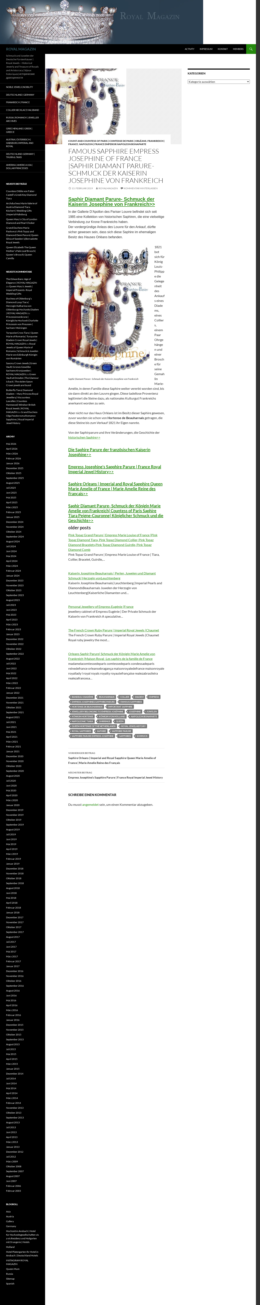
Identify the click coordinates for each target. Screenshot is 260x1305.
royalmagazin (108, 188)
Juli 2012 (11, 1156)
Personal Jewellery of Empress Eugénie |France (100, 606)
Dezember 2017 (14, 917)
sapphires (125, 736)
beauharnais (107, 697)
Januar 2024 (13, 575)
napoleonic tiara (82, 721)
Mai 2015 (11, 1054)
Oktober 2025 (13, 473)
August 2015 (13, 1044)
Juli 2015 (11, 1049)
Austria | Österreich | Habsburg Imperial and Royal (19, 142)
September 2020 (15, 770)
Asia (8, 1211)
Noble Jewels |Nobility (19, 87)
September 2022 (15, 653)
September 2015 (15, 1039)
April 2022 (11, 678)
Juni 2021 (11, 726)
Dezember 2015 (14, 1024)
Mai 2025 (11, 497)
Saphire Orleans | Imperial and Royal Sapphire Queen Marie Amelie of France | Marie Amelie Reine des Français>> (115, 488)
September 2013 (15, 1117)
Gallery (10, 1221)
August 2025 (13, 482)
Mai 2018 (11, 897)
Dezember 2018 (14, 868)
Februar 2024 (13, 570)
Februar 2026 (13, 458)
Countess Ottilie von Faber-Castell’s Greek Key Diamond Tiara (21, 195)
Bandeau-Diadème (82, 697)
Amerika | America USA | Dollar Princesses (19, 167)
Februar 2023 (13, 629)
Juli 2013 (11, 1127)
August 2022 (13, 658)
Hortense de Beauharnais (87, 706)
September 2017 (15, 932)
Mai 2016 (11, 1000)
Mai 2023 (11, 614)
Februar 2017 (13, 961)
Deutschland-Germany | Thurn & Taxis (20, 156)
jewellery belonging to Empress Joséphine (97, 711)
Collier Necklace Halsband (22, 110)
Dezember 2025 (14, 468)
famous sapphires (131, 701)
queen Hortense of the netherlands (94, 726)
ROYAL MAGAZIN (21, 49)
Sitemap (10, 1278)
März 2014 (12, 1098)
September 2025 (15, 477)
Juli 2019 (11, 834)
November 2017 (15, 922)
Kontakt (223, 49)
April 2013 (11, 1137)
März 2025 (12, 507)
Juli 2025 (11, 487)
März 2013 (12, 1141)
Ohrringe (104, 721)
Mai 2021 (11, 731)
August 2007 (13, 1176)
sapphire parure (121, 731)
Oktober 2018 (13, 878)
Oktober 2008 (13, 1166)
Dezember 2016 (14, 971)
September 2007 (15, 1171)
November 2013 (15, 1107)
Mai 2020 (11, 790)
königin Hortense (82, 716)
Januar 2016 (13, 1019)
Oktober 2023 (13, 590)
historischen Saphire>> (84, 437)
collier (124, 697)
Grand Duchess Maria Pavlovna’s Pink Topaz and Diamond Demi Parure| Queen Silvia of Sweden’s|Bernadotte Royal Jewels (22, 235)
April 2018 (11, 902)
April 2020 (11, 795)
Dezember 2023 (14, 580)
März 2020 (12, 800)
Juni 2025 (11, 492)
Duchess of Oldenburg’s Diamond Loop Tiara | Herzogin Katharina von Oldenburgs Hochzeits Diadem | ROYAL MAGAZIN (22, 306)
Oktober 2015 (13, 1034)
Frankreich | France (18, 102)
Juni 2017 (11, 946)
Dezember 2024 (14, 521)
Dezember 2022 (14, 639)
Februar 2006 (13, 1185)
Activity (189, 49)
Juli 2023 (11, 604)
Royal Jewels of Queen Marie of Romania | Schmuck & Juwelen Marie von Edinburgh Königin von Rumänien (22, 351)
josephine (135, 711)
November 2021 (15, 702)
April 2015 (11, 1058)
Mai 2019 (11, 844)
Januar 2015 (13, 1068)
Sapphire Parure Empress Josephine (93, 736)
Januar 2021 (13, 751)
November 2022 (15, 643)
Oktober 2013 (13, 1112)
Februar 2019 (13, 858)
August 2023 (13, 600)
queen (120, 721)
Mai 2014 (11, 1088)
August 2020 (13, 775)
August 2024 (13, 541)
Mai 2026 (11, 443)
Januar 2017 (13, 966)
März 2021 (12, 741)
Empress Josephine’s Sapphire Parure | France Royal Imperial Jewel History (116, 774)
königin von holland (112, 716)
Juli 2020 (11, 780)
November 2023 (15, 585)
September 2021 (15, 712)
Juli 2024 (11, 546)
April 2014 (11, 1093)
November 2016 (15, 975)
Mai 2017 (11, 951)
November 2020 (15, 761)
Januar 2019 (13, 863)
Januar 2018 (13, 912)
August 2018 (13, 888)
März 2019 (12, 853)
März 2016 (12, 1010)
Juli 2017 (11, 941)
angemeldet (90, 804)
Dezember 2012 (14, 1151)
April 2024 (11, 560)
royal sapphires (81, 731)
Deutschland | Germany (20, 94)
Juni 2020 (11, 785)
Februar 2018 (13, 907)
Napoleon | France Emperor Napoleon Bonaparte (112, 144)
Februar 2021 (13, 746)
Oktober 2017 (13, 927)
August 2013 (13, 1122)
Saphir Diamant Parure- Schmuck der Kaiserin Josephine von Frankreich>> (111, 201)
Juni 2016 (11, 995)
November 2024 (15, 526)
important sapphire (120, 706)
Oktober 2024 (13, 531)
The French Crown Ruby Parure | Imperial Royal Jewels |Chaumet (113, 630)
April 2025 (11, 502)
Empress (154, 697)
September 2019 (15, 824)
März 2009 (12, 1161)
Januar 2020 (13, 805)
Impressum (206, 49)
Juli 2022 (11, 663)
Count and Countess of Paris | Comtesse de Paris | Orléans (107, 140)
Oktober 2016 (13, 980)
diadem (139, 697)
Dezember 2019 (14, 809)
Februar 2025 (13, 512)
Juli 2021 (11, 722)
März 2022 (12, 683)
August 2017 (13, 936)
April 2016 (11, 1005)
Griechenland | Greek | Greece (19, 130)
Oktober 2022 (13, 648)
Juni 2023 (11, 609)
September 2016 (15, 985)
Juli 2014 (11, 1078)
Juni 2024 (11, 551)
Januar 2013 (13, 1146)
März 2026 (12, 453)
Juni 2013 (11, 1132)
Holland (10, 1246)
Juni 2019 (11, 839)
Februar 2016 (13, 1015)
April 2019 (11, 849)
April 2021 (11, 736)
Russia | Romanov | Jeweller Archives (22, 119)
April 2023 (11, 619)
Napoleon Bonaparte (144, 716)
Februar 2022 (13, 687)
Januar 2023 (13, 634)
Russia (9, 1273)
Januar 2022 (13, 692)
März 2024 (12, 565)
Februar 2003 (13, 1190)
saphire (101, 731)
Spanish (10, 1283)
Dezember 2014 (14, 1073)
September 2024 (15, 536)
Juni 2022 (11, 668)
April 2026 (11, 448)
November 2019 (15, 814)
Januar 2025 (13, 517)
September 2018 (15, 883)
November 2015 (15, 1029)
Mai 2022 (11, 673)
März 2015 (12, 1063)
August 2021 (13, 717)
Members (238, 49)
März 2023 (12, 624)
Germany (11, 1226)
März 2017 (12, 956)
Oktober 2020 (13, 766)
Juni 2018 (11, 892)
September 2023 (15, 595)
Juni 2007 (11, 1181)
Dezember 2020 (14, 756)
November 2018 (15, 873)
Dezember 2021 (14, 697)
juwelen (151, 711)
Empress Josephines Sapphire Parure (93, 701)
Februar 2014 (13, 1102)
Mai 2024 (11, 556)
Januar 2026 (13, 463)
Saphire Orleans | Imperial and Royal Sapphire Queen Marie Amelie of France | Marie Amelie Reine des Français (116, 757)
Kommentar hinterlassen (141, 188)
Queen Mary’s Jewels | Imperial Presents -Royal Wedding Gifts (19, 290)
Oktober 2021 (13, 707)
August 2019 (13, 829)
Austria (10, 1216)
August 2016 (13, 990)
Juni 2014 (11, 1083)
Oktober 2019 (13, 819)
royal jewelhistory (133, 726)
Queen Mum (13, 1268)
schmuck (142, 736)
